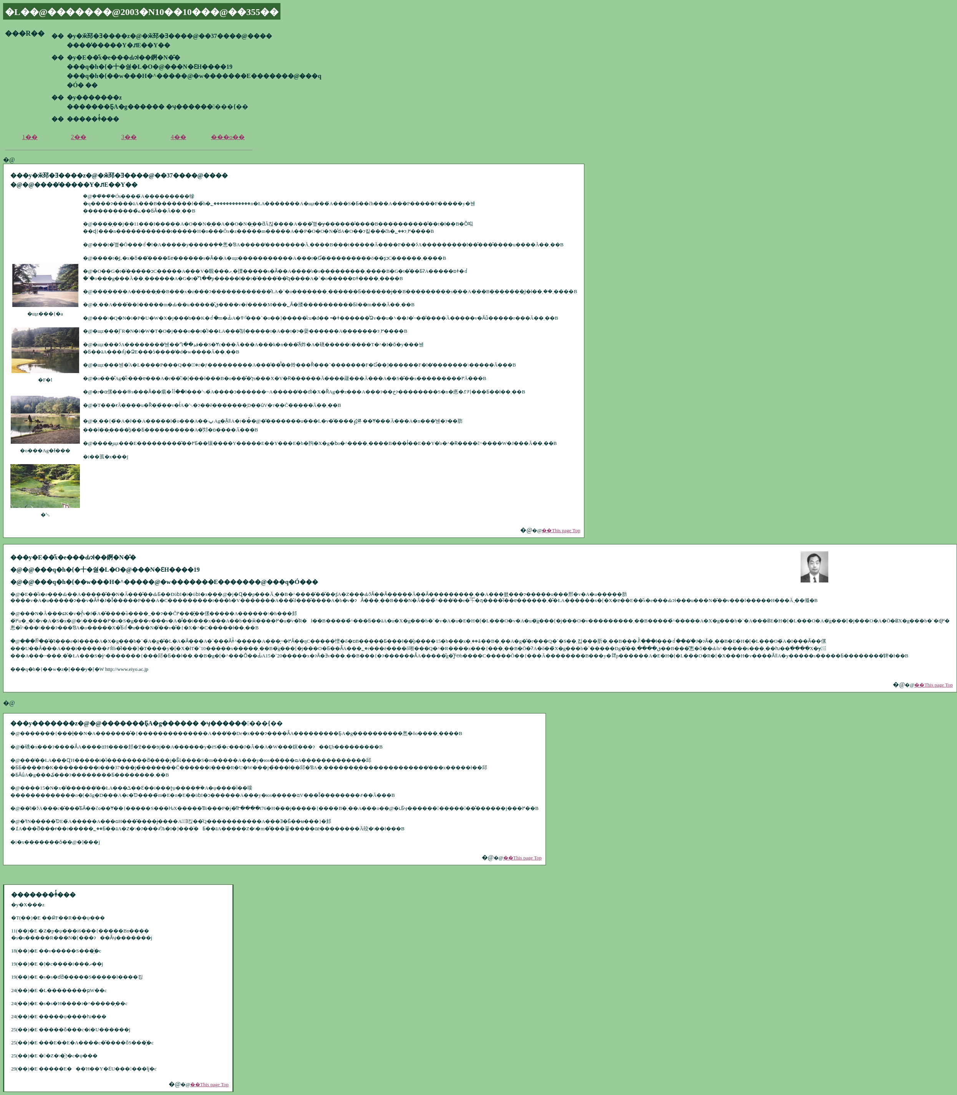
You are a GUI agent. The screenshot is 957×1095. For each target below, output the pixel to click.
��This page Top (561, 530)
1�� (30, 137)
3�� (129, 137)
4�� (178, 137)
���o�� (228, 137)
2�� (78, 137)
